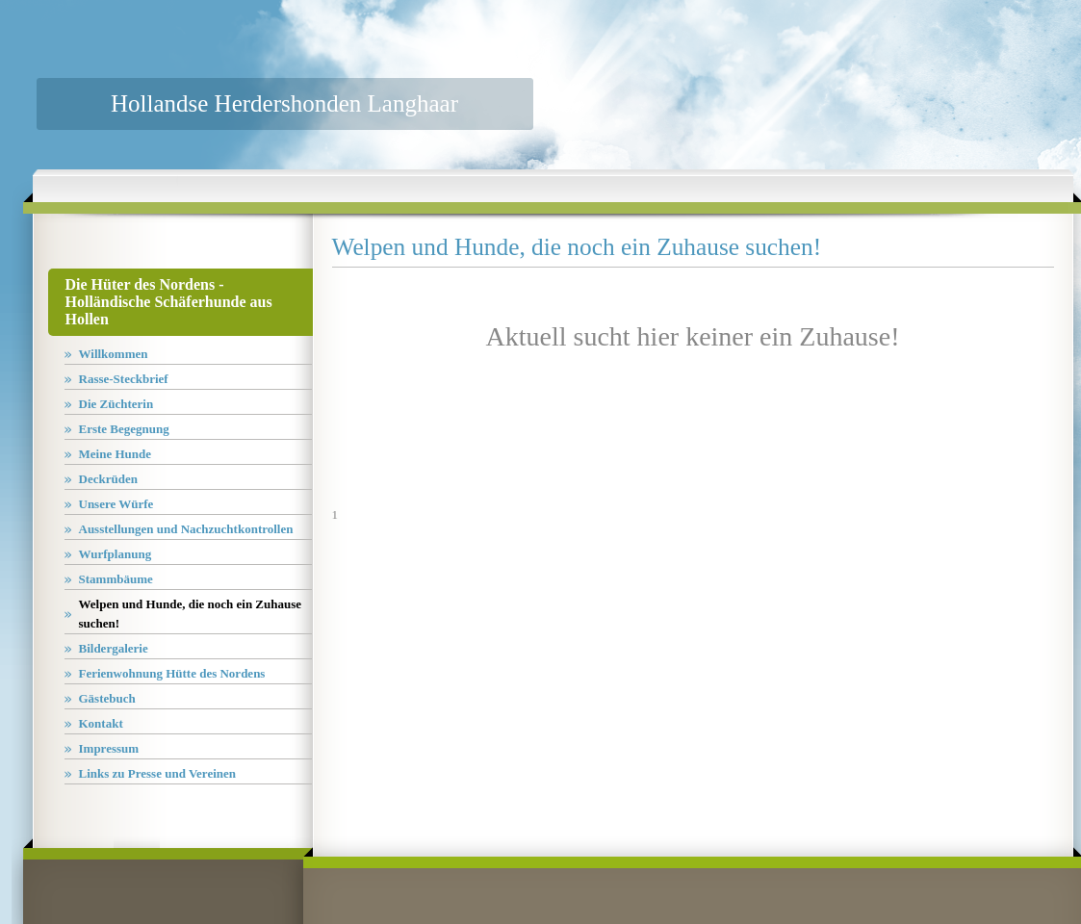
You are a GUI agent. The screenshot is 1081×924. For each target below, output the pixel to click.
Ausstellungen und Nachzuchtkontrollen (186, 529)
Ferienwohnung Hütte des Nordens (172, 673)
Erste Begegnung (124, 429)
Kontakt (101, 723)
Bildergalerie (113, 648)
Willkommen (113, 353)
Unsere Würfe (116, 504)
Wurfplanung (115, 554)
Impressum (109, 748)
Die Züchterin (116, 404)
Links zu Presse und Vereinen (158, 773)
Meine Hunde (115, 454)
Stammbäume (116, 579)
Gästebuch (107, 698)
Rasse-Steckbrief (123, 379)
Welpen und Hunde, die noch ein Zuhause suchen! (190, 613)
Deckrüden (108, 479)
